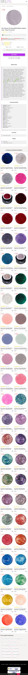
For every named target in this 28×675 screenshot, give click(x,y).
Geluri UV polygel (15, 654)
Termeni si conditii (4, 664)
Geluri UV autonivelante (6, 651)
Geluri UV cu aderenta (14, 648)
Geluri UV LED (22, 645)
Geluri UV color (5, 641)
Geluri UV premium (13, 641)
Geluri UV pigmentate (6, 645)
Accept (18, 674)
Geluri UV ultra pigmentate (16, 638)
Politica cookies (23, 664)
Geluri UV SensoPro (10, 6)
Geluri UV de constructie (6, 657)
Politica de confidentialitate (14, 664)
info (12, 170)
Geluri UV (3, 6)
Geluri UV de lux (5, 648)
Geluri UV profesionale (6, 654)
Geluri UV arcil (15, 651)
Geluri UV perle (15, 645)
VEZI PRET (14, 54)
